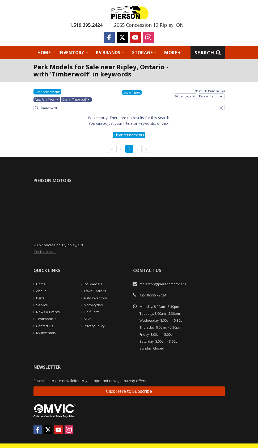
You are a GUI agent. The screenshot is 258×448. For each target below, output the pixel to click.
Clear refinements (47, 92)
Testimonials (46, 318)
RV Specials (93, 284)
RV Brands (110, 52)
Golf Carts (92, 311)
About (41, 290)
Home (44, 52)
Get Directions (44, 251)
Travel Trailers (95, 290)
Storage (144, 52)
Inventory (73, 52)
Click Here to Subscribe (129, 391)
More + (172, 52)
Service (42, 305)
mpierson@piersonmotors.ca (162, 284)
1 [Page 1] (129, 149)
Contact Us (44, 326)
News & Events (48, 311)
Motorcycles (93, 305)
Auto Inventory (95, 298)
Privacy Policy (94, 326)
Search (207, 52)
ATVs (88, 318)
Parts (40, 298)
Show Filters (132, 92)
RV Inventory (46, 332)
